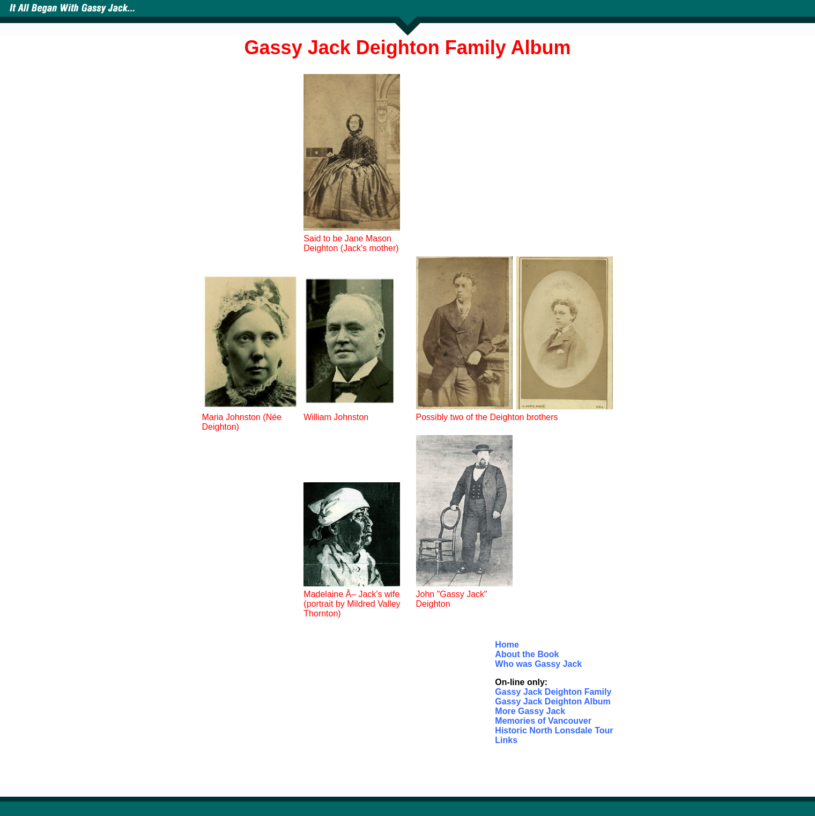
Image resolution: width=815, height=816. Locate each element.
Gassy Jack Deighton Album (552, 701)
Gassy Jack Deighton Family (553, 691)
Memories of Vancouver (543, 720)
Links (506, 740)
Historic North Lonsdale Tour (554, 730)
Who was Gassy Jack (538, 663)
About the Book (527, 654)
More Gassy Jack (530, 711)
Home (506, 644)
